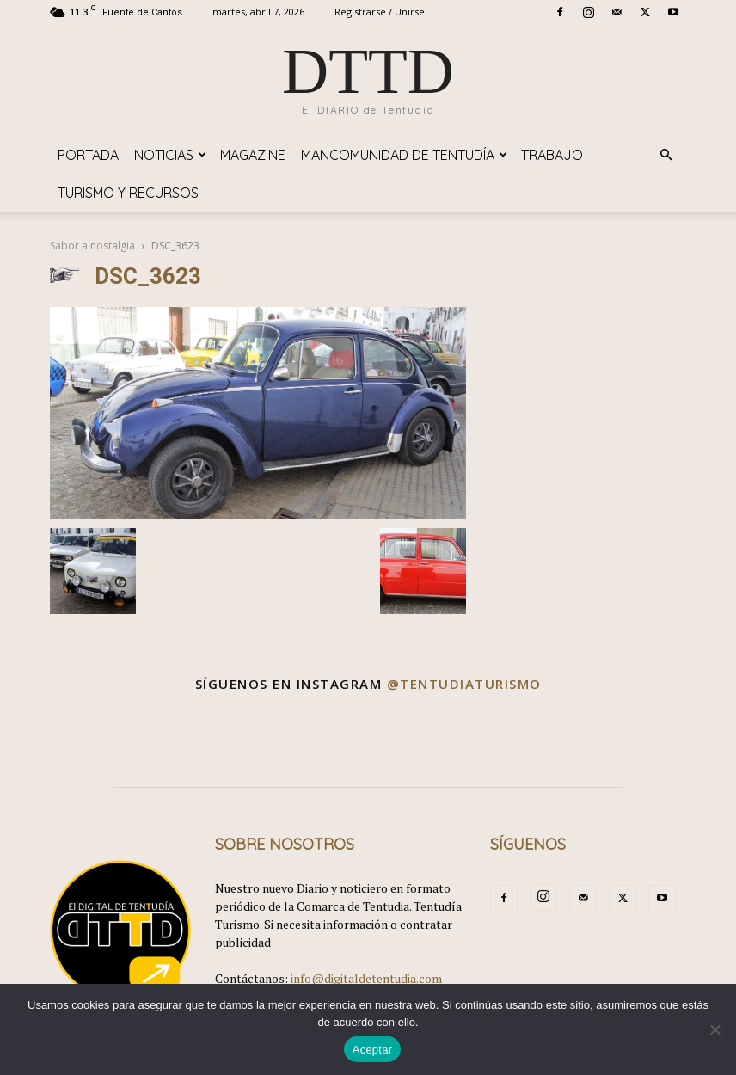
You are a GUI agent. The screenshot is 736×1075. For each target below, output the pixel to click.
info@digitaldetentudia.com (366, 978)
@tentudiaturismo (464, 683)
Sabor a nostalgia (92, 245)
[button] (665, 155)
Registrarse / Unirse (379, 11)
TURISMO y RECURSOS (128, 192)
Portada (88, 154)
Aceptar (373, 1049)
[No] (714, 1029)
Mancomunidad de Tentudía (404, 154)
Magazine (252, 154)
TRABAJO (552, 154)
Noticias (170, 154)
